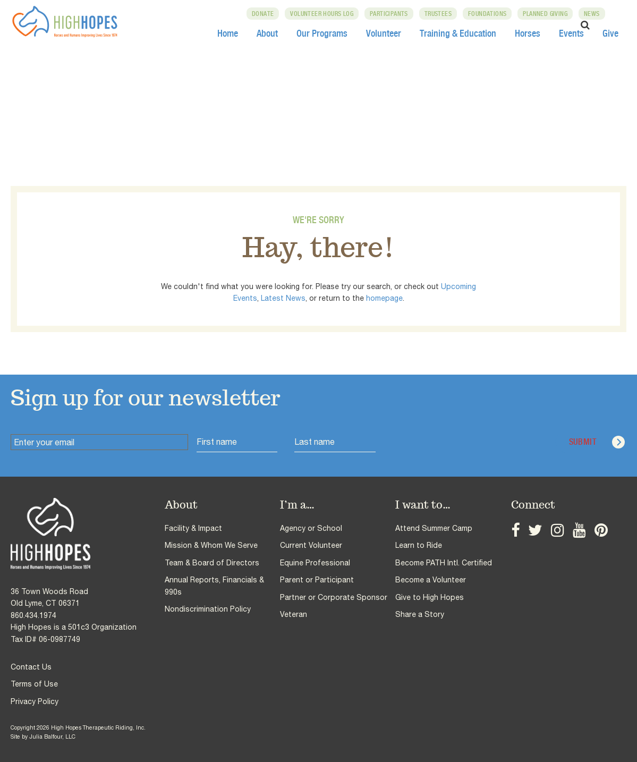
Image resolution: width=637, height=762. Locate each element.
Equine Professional (315, 562)
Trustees (440, 14)
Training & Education (458, 32)
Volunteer (383, 32)
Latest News (283, 298)
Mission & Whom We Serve (211, 545)
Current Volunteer (311, 545)
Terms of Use (34, 684)
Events (571, 32)
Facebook (514, 532)
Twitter (531, 532)
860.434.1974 (33, 615)
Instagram (550, 532)
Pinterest (587, 532)
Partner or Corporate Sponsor (333, 597)
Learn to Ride (418, 545)
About (267, 32)
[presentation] (465, 442)
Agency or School (311, 528)
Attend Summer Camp (433, 528)
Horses (527, 32)
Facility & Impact (193, 528)
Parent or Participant (317, 579)
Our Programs (321, 32)
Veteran (293, 614)
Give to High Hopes (429, 597)
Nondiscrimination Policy (208, 609)
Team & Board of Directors (212, 562)
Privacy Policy (34, 701)
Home (227, 32)
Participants (391, 14)
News (594, 14)
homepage (384, 298)
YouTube (569, 532)
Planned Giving (547, 14)
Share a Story (419, 614)
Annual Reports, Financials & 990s (214, 585)
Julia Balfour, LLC (52, 736)
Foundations (489, 14)
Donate (265, 14)
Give (610, 32)
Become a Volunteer (430, 579)
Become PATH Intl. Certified (443, 562)
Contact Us (31, 667)
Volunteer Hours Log (324, 14)
